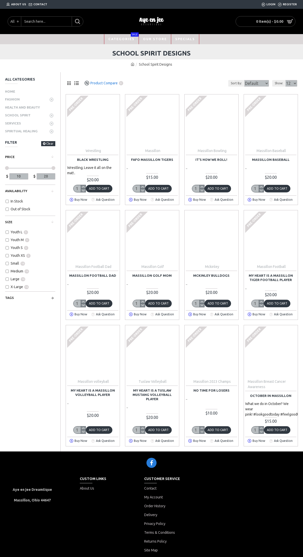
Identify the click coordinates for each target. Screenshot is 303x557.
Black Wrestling (93, 159)
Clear (50, 143)
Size (8, 222)
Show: (280, 83)
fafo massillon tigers (152, 159)
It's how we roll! (211, 159)
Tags (9, 297)
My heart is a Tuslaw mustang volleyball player (152, 395)
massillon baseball (271, 159)
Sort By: (232, 83)
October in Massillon (270, 395)
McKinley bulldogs (211, 275)
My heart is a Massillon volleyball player (93, 392)
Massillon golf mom (152, 275)
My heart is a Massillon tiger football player (271, 278)
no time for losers (211, 390)
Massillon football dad (92, 275)
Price (10, 157)
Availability (16, 191)
